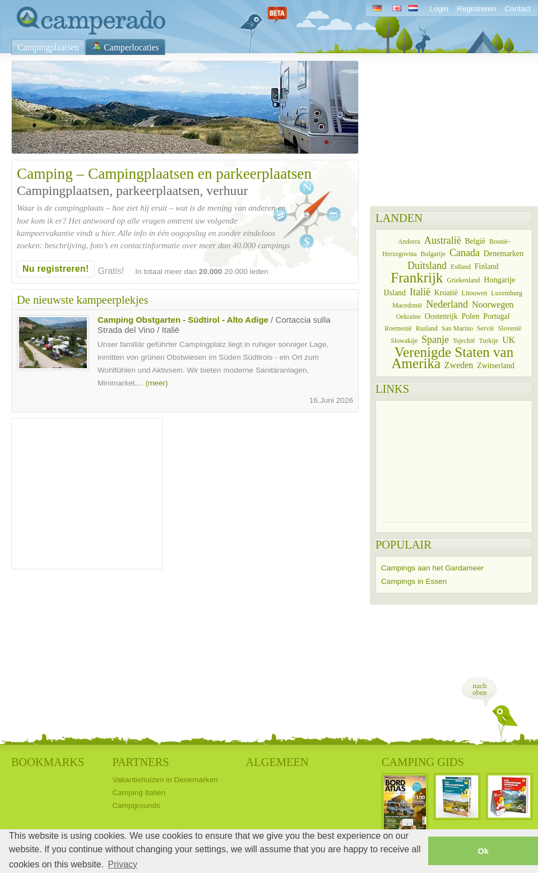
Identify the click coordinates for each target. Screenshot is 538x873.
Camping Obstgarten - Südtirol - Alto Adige (183, 319)
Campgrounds (136, 805)
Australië (442, 240)
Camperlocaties (131, 47)
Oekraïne (408, 317)
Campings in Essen (414, 581)
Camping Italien (138, 792)
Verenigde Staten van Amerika (453, 358)
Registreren (476, 8)
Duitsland (427, 265)
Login (439, 8)
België (475, 241)
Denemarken (504, 253)
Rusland (427, 328)
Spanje (435, 339)
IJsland (394, 293)
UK (508, 340)
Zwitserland (495, 365)
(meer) (156, 383)
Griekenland (463, 280)
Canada (464, 252)
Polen (471, 316)
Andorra (409, 241)
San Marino (457, 328)
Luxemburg (506, 293)
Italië (420, 292)
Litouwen (475, 293)
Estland (461, 267)
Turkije (489, 341)
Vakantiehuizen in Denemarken (164, 780)
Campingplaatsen (48, 47)
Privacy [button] (122, 864)
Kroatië (446, 293)
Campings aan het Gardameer (432, 568)
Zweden (459, 365)
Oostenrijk (441, 316)
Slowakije (404, 341)
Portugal (496, 316)
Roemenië (398, 328)
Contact (517, 8)
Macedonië (407, 305)
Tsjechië (464, 341)
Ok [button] (482, 851)
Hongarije (499, 280)
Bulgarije (433, 254)
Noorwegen (493, 304)
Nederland (447, 304)
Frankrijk (417, 277)
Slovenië (509, 328)
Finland (487, 266)
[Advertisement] (87, 494)
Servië (485, 328)
